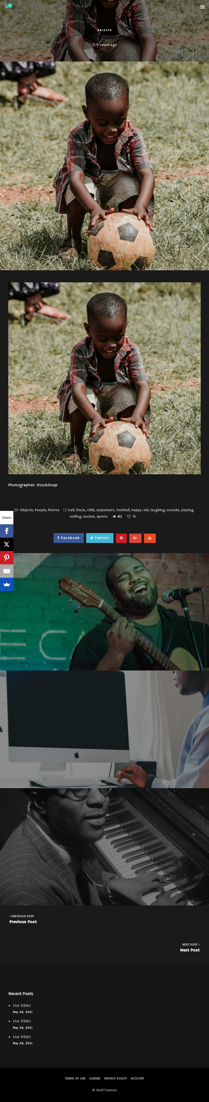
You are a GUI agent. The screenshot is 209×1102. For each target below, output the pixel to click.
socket (89, 516)
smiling (75, 516)
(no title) (22, 1005)
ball (71, 510)
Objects (104, 30)
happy (136, 510)
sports (102, 516)
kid (146, 510)
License (94, 1079)
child (90, 510)
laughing (157, 510)
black (80, 510)
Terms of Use (75, 1079)
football (123, 510)
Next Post (105, 947)
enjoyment (105, 510)
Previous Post (104, 919)
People (40, 510)
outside (172, 510)
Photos (53, 510)
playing (187, 510)
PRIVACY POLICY (115, 1079)
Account (137, 1079)
